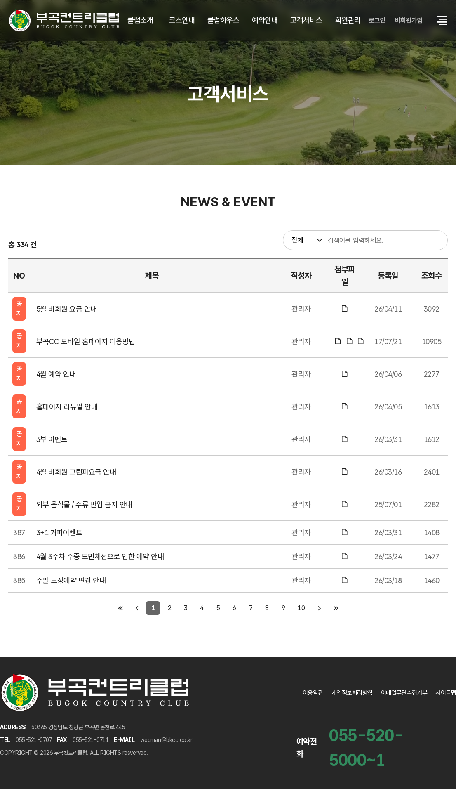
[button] (441, 20)
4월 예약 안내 (56, 374)
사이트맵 (445, 693)
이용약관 (313, 693)
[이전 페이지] (136, 608)
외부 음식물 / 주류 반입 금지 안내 (84, 504)
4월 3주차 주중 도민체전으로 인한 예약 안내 (100, 556)
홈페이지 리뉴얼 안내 (67, 406)
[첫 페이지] (120, 608)
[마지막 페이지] (336, 608)
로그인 (377, 20)
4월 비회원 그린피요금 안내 (76, 472)
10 (301, 608)
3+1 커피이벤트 (59, 532)
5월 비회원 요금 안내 (66, 309)
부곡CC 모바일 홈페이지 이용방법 (85, 341)
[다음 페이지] (319, 608)
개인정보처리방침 (352, 693)
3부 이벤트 (52, 439)
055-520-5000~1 (366, 747)
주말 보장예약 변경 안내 (71, 580)
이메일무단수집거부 (404, 693)
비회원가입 (409, 20)
